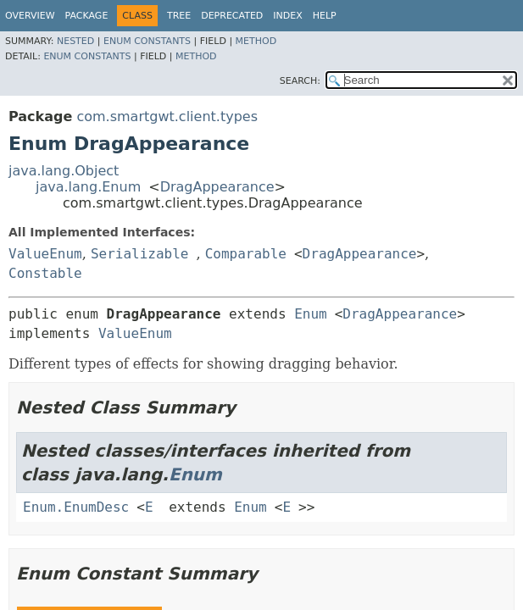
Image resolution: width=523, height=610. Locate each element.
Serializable (140, 254)
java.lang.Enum (88, 187)
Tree (179, 15)
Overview (30, 15)
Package (86, 15)
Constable (45, 273)
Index (287, 15)
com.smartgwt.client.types (167, 116)
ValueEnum (45, 254)
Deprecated (232, 15)
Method (256, 41)
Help (325, 15)
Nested (75, 41)
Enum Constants (147, 41)
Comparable (246, 254)
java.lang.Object (63, 171)
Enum (310, 314)
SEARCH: (300, 80)
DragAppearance (217, 187)
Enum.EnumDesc (76, 507)
